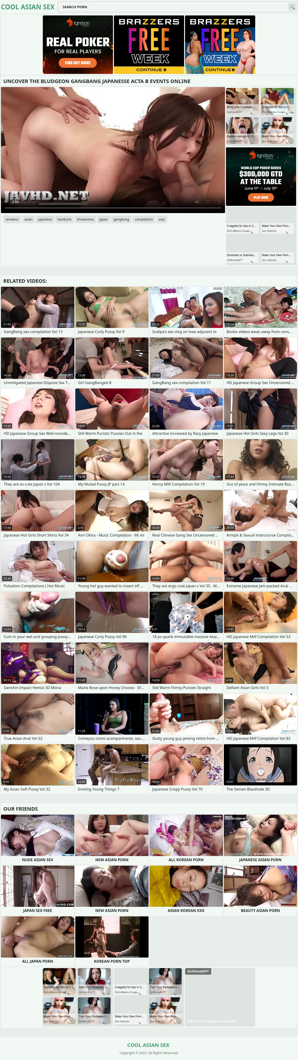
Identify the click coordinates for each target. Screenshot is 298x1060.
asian (28, 219)
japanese (45, 219)
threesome (85, 219)
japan (103, 219)
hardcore (64, 219)
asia (162, 219)
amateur (12, 219)
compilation (144, 219)
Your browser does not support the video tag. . (113, 150)
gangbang (121, 219)
